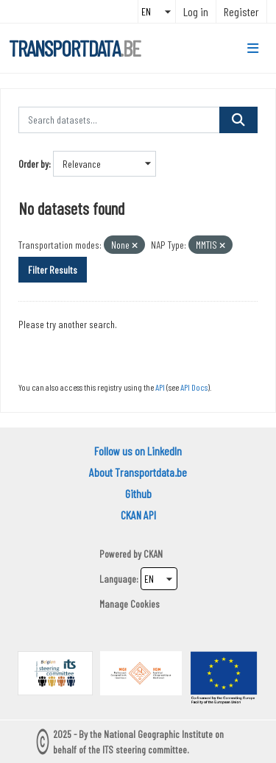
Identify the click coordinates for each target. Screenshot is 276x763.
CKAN (153, 553)
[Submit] (238, 120)
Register (241, 11)
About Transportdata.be (138, 472)
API (160, 387)
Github (138, 493)
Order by (33, 163)
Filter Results (52, 269)
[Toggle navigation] (252, 48)
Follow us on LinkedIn (138, 451)
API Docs (194, 387)
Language (117, 578)
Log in (195, 11)
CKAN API (138, 515)
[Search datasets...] (119, 120)
